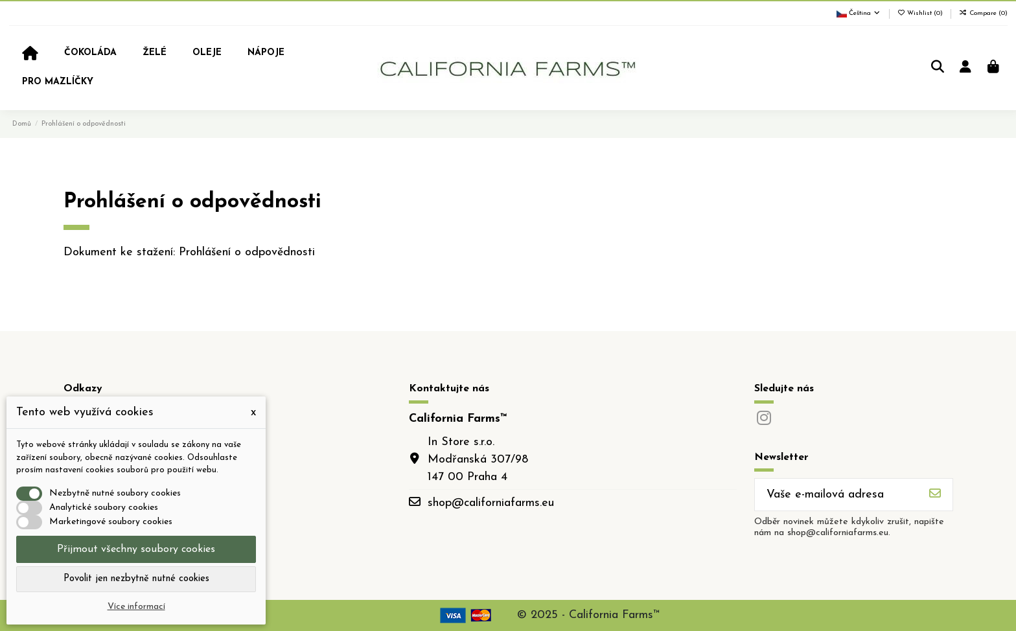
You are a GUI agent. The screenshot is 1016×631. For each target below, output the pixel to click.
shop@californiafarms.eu (491, 503)
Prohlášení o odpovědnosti (247, 252)
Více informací (136, 607)
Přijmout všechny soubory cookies (136, 549)
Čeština (859, 13)
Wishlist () (921, 13)
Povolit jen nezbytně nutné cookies (136, 579)
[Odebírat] (935, 495)
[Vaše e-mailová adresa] (836, 495)
